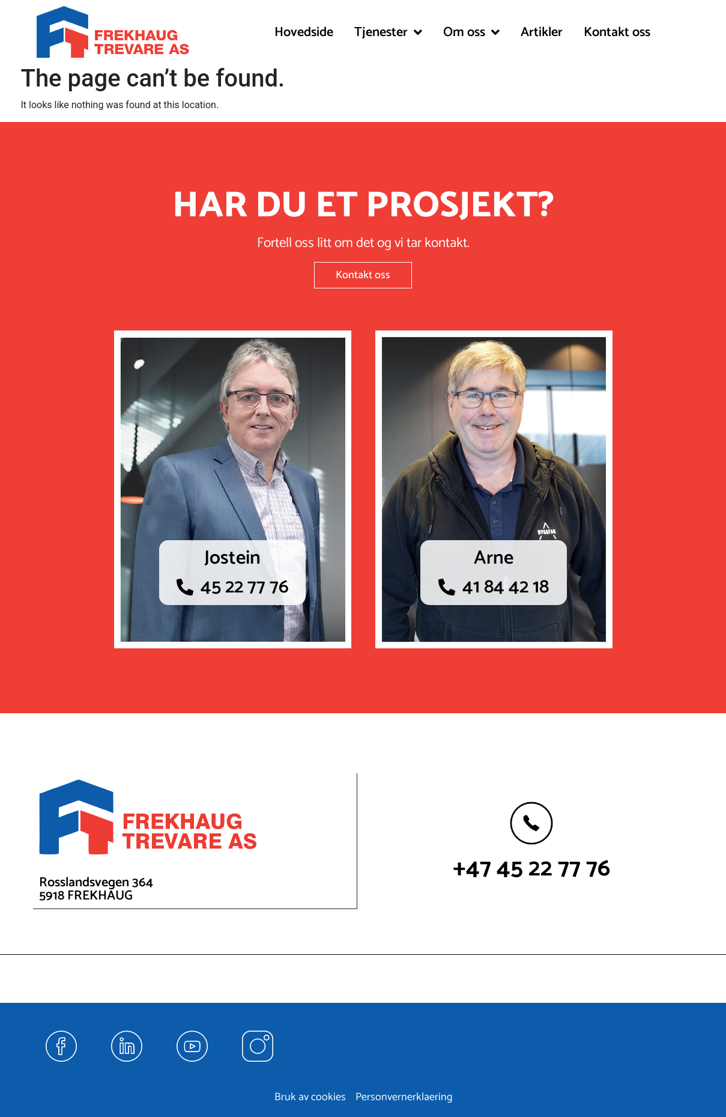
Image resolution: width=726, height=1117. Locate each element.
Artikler (542, 32)
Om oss (471, 32)
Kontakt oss (617, 32)
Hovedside (303, 32)
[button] (388, 32)
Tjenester (388, 32)
